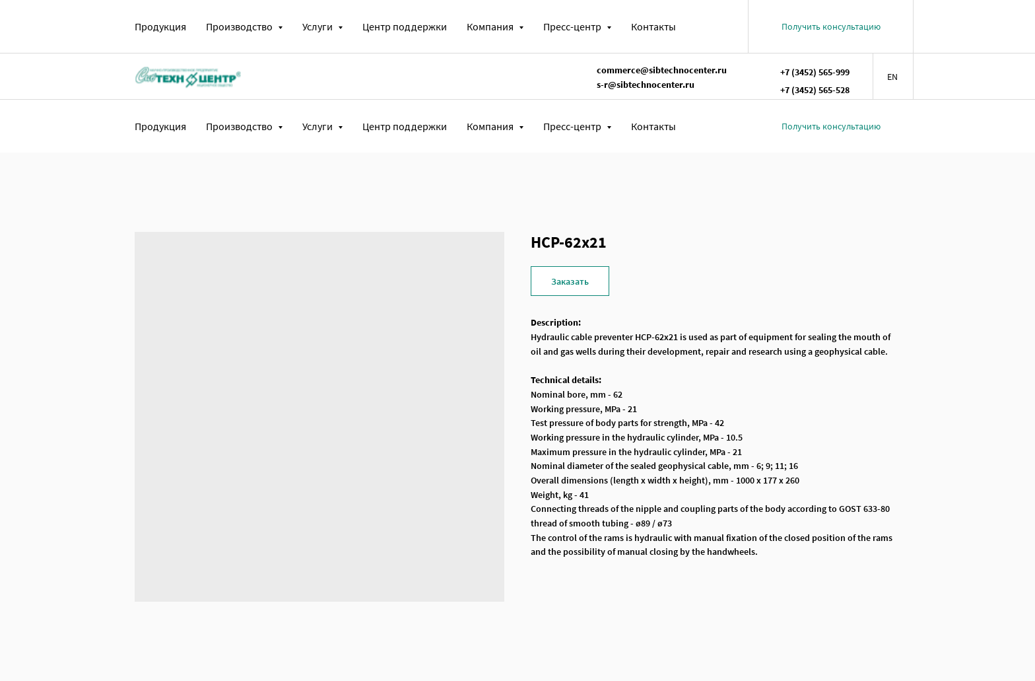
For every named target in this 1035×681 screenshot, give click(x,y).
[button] (831, 26)
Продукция (160, 26)
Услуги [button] (318, 26)
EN (892, 77)
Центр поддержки (404, 26)
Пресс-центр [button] (573, 26)
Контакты (653, 26)
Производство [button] (240, 26)
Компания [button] (491, 26)
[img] (188, 76)
